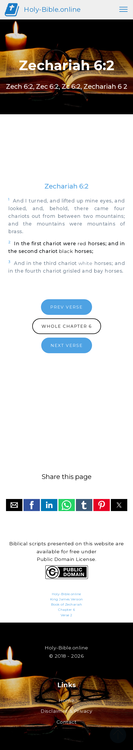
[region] (66, 153)
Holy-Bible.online (52, 9)
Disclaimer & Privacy (66, 711)
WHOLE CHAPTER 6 (67, 326)
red (82, 243)
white (85, 263)
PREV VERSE (66, 307)
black (66, 251)
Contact (67, 722)
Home (66, 700)
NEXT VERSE (67, 345)
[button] (14, 505)
